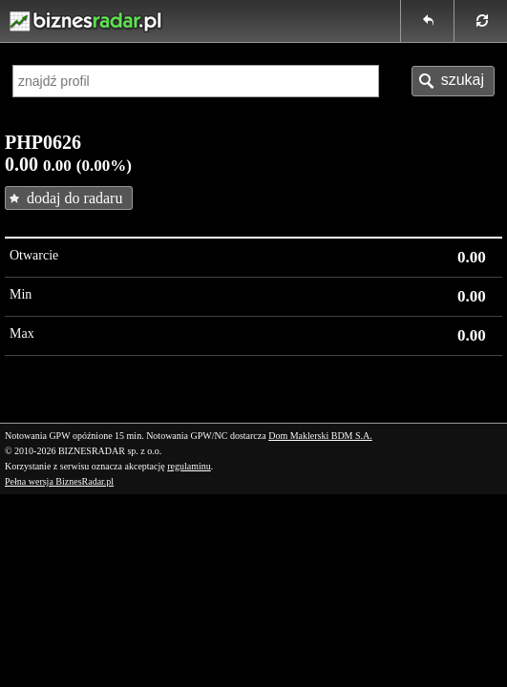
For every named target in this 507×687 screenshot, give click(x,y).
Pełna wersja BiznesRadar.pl (59, 481)
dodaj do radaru (74, 198)
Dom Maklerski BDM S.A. (320, 435)
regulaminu (189, 466)
